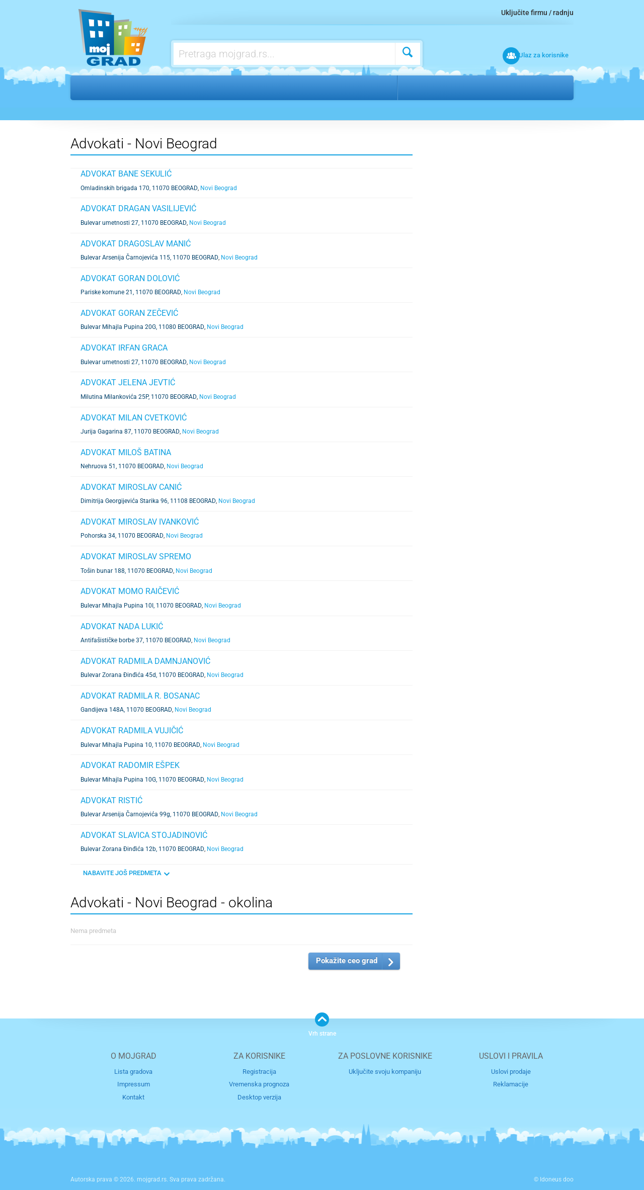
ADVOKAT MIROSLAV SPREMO (135, 556)
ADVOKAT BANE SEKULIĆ (126, 174)
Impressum (133, 1084)
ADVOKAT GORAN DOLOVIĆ (130, 278)
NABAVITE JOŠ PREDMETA (122, 873)
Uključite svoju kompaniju (385, 1071)
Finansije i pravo (137, 87)
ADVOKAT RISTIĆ (111, 800)
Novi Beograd (480, 87)
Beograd (425, 87)
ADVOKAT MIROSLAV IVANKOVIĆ (139, 522)
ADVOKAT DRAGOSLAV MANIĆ (135, 243)
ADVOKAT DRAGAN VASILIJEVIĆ (138, 208)
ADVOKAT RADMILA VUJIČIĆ (131, 730)
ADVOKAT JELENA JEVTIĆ (127, 382)
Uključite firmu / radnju (537, 13)
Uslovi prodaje (511, 1071)
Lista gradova (133, 1071)
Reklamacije (510, 1084)
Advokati (199, 87)
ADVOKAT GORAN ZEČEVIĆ (129, 313)
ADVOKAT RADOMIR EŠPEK (130, 765)
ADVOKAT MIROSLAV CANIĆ (131, 487)
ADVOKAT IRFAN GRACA (124, 348)
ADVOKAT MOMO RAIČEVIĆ (129, 591)
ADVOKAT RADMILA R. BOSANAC (140, 696)
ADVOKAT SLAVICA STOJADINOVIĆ (143, 835)
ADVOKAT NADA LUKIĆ (121, 626)
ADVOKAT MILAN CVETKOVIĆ (133, 417)
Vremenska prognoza (259, 1084)
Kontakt (133, 1096)
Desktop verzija (259, 1096)
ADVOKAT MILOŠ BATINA (125, 452)
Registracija (259, 1071)
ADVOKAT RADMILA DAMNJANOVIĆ (145, 661)
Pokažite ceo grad (346, 960)
